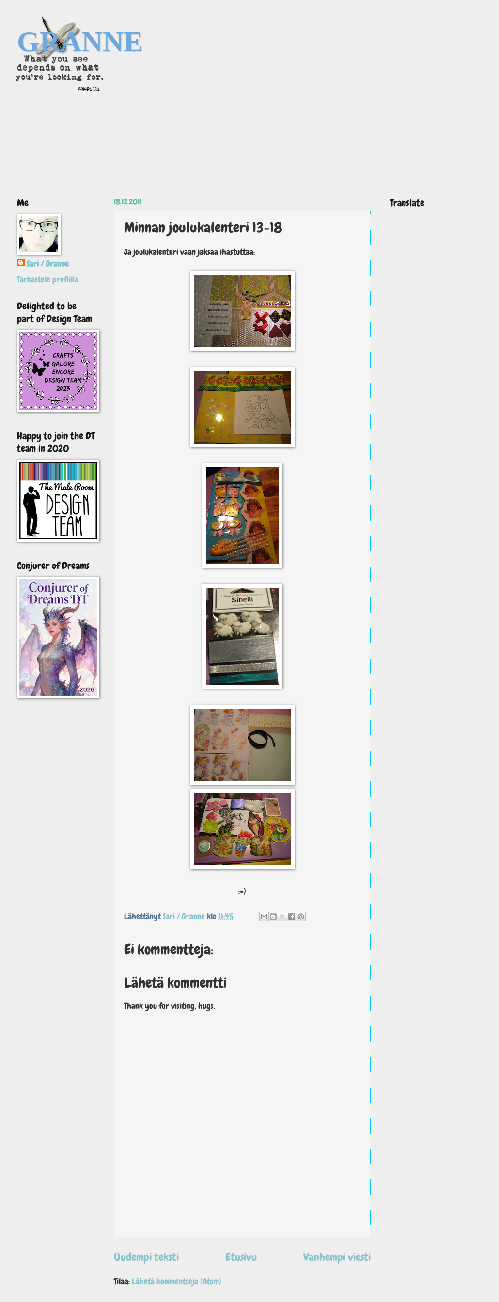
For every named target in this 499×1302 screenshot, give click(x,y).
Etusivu (241, 1257)
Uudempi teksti (146, 1257)
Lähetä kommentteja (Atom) (176, 1281)
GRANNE (80, 42)
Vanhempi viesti (337, 1257)
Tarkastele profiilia (47, 280)
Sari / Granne (48, 264)
